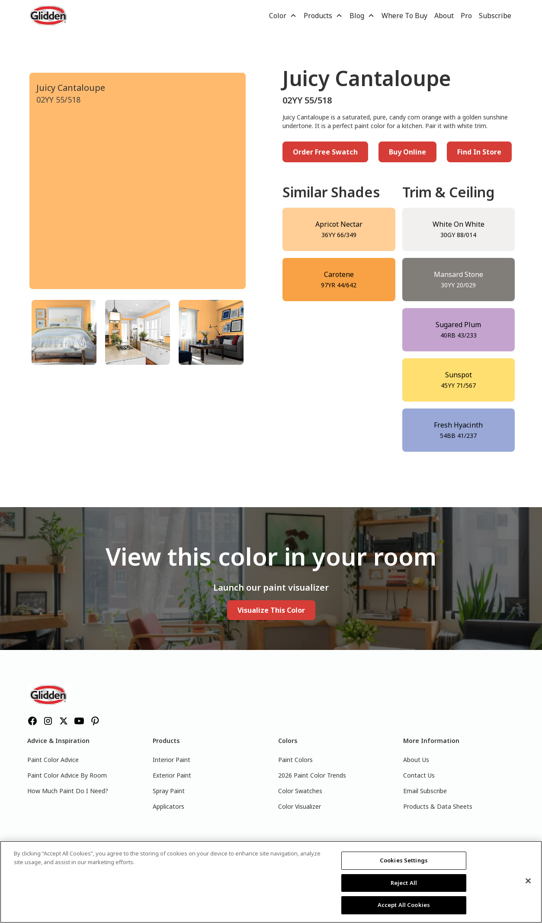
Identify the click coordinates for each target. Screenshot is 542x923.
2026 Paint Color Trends (312, 775)
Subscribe (495, 15)
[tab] (64, 332)
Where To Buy (404, 15)
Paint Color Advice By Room (67, 775)
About (444, 15)
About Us (416, 760)
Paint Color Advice (53, 760)
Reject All (404, 883)
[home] (49, 15)
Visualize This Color (271, 610)
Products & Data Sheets (437, 806)
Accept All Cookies (404, 905)
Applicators (168, 806)
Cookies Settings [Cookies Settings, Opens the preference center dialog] (404, 860)
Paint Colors (295, 760)
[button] (283, 15)
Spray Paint (169, 791)
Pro (466, 15)
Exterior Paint (172, 775)
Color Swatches (300, 791)
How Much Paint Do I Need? (67, 791)
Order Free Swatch (325, 152)
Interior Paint (171, 760)
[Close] (528, 881)
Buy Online (407, 152)
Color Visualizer (299, 806)
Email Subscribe (425, 791)
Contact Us (419, 775)
